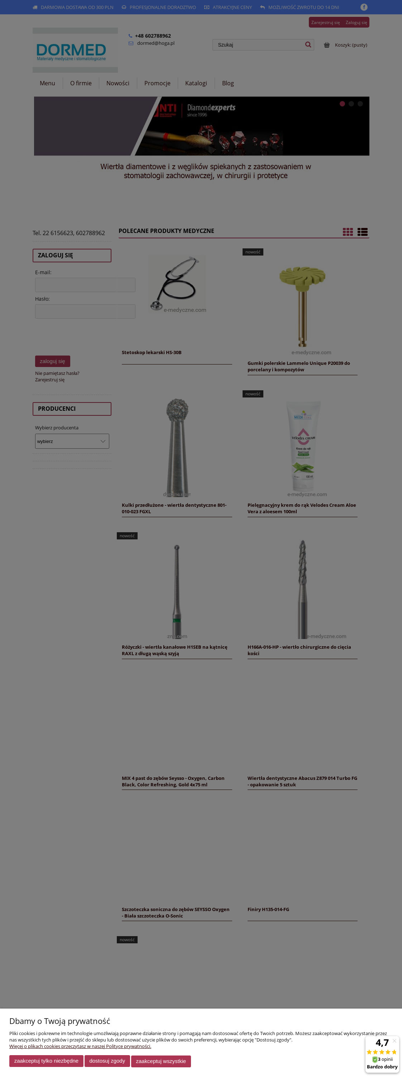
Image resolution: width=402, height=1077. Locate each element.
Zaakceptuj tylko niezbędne (46, 1062)
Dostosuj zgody (107, 1062)
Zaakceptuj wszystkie (161, 1062)
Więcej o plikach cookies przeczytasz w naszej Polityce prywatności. (80, 1047)
